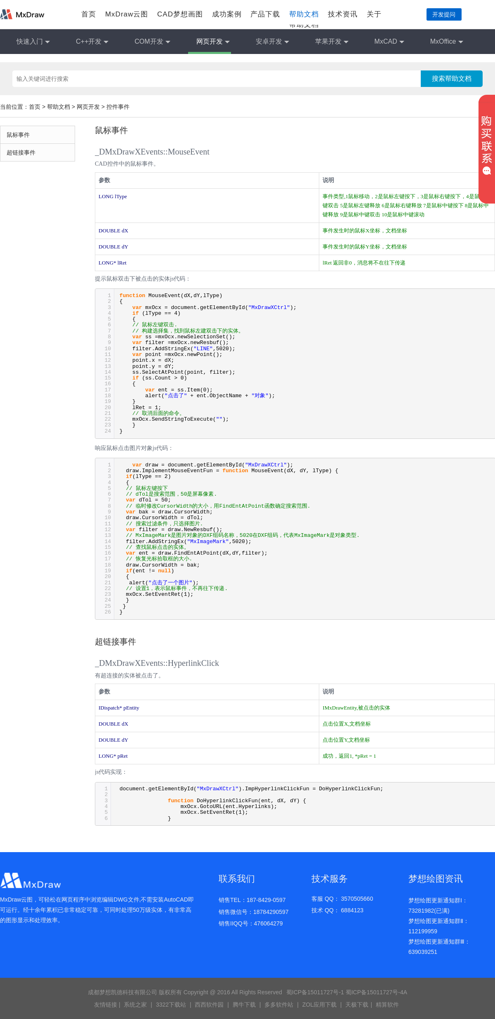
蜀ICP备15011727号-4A (376, 992)
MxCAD (389, 42)
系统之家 (135, 1004)
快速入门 (33, 42)
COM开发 (152, 42)
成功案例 (227, 14)
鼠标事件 (18, 134)
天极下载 (356, 1004)
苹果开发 (332, 42)
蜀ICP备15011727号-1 (315, 992)
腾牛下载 (244, 1004)
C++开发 (92, 42)
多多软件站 (278, 1004)
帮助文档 (304, 14)
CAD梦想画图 (180, 14)
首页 (88, 14)
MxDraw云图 (126, 14)
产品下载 (265, 14)
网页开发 (213, 42)
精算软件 (387, 1004)
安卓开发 (272, 42)
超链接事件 (21, 152)
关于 (374, 14)
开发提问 (443, 14)
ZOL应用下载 (319, 1004)
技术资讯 (343, 14)
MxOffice (446, 42)
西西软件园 (209, 1004)
